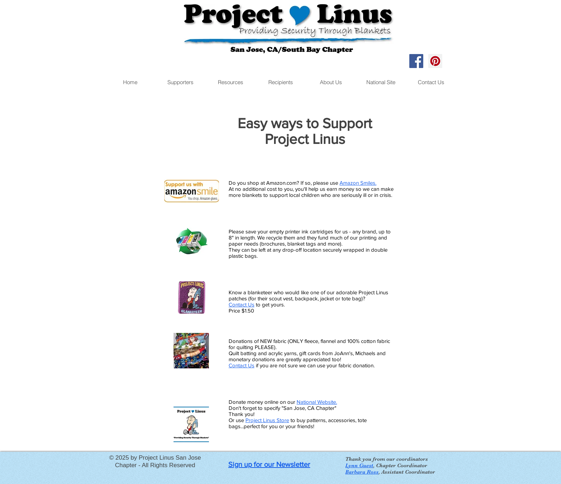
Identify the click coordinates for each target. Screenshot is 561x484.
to (293, 420)
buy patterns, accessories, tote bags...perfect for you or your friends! (298, 423)
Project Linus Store (267, 420)
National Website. (317, 402)
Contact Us (241, 304)
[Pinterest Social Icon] (435, 61)
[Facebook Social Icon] (416, 61)
